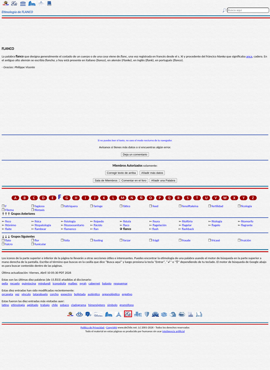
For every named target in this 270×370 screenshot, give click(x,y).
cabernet (94, 283)
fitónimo (10, 225)
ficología (246, 206)
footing (98, 240)
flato (8, 240)
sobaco (64, 305)
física (38, 221)
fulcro (8, 244)
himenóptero (96, 305)
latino (5, 305)
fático (126, 206)
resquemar (121, 283)
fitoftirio (187, 221)
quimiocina (29, 283)
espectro (66, 294)
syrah (83, 283)
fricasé (216, 240)
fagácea (39, 206)
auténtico (94, 294)
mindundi (44, 283)
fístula (127, 221)
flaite (8, 229)
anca (249, 56)
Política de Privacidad (93, 327)
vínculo (26, 294)
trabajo (45, 305)
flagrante (246, 225)
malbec (72, 283)
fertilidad (217, 206)
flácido (98, 225)
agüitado (32, 305)
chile (55, 305)
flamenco (70, 229)
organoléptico (111, 294)
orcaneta (7, 294)
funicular (40, 244)
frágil (156, 240)
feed (155, 206)
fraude (186, 240)
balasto (106, 283)
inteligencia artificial (173, 331)
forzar (127, 240)
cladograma (78, 305)
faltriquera (71, 206)
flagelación (159, 225)
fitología (217, 221)
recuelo (15, 283)
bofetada (79, 294)
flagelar (187, 225)
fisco (8, 221)
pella (5, 283)
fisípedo (99, 221)
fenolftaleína (190, 206)
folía (67, 240)
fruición (246, 240)
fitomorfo (247, 221)
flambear (40, 229)
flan (96, 229)
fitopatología (43, 225)
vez (17, 294)
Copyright (111, 327)
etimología (18, 305)
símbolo (112, 305)
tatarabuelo (40, 294)
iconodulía (59, 283)
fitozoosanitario (74, 225)
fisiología (70, 221)
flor (37, 240)
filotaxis (40, 210)
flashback (188, 229)
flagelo (216, 225)
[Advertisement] (135, 32)
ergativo (127, 294)
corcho (54, 294)
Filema (9, 210)
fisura (156, 221)
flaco (126, 225)
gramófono (127, 305)
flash (155, 229)
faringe (98, 206)
